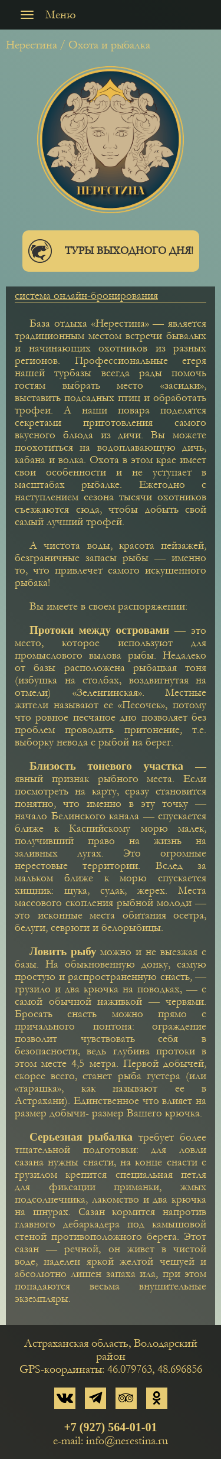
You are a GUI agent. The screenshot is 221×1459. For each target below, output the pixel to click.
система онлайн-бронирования (86, 295)
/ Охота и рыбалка (105, 44)
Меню (45, 15)
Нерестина (31, 44)
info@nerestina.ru (127, 1440)
